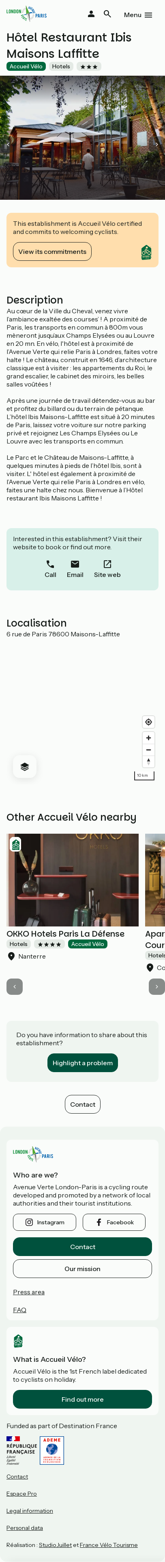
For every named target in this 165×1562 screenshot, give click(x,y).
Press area (29, 1292)
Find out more (83, 1399)
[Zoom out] (148, 750)
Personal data (24, 1527)
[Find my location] (148, 722)
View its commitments (52, 251)
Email (75, 574)
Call (50, 574)
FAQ (19, 1310)
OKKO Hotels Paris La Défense (65, 933)
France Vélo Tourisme (109, 1545)
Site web (107, 574)
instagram (50, 1222)
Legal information (29, 1510)
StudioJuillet (55, 1545)
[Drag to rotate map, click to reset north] (148, 761)
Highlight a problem (83, 1063)
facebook (120, 1222)
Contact (82, 1104)
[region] (82, 711)
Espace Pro (21, 1493)
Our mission (82, 1269)
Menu (132, 15)
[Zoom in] (148, 738)
